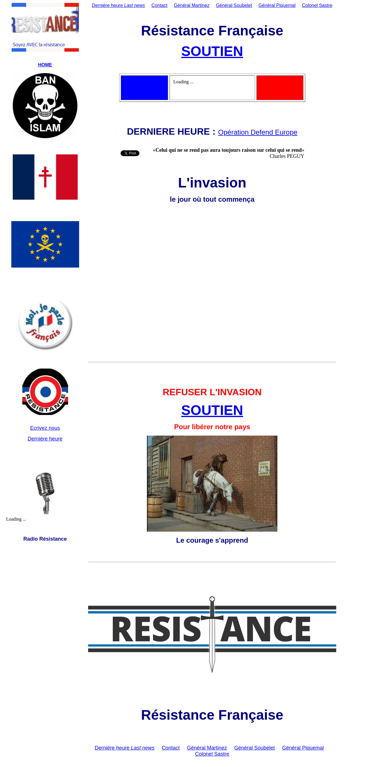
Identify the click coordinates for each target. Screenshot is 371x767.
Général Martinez (192, 5)
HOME (45, 64)
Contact (160, 5)
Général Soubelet (234, 5)
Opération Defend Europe (258, 132)
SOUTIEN (212, 51)
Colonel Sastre (317, 5)
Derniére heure (45, 439)
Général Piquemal (277, 5)
